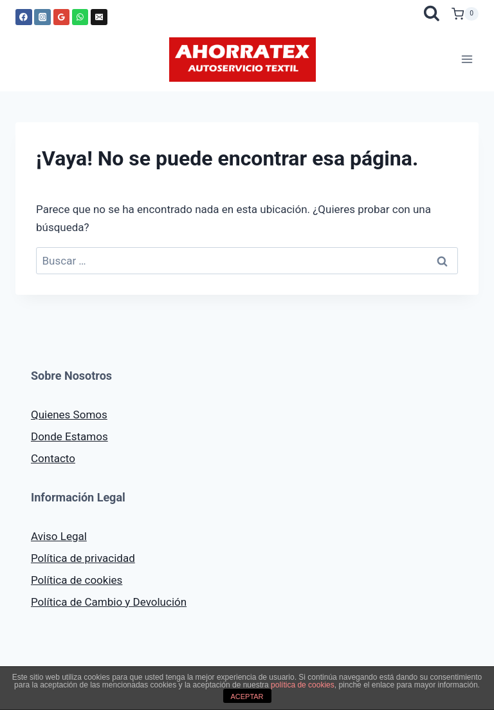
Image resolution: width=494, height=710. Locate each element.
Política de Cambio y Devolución (109, 601)
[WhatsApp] (80, 17)
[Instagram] (42, 17)
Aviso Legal (59, 536)
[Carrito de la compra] (465, 14)
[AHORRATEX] (242, 59)
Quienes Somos (69, 414)
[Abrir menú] (467, 60)
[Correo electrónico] (99, 17)
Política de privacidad (83, 558)
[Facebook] (23, 17)
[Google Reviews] (61, 17)
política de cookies (302, 684)
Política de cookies (76, 580)
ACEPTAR (246, 696)
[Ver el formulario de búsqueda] (431, 14)
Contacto (53, 458)
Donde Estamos (69, 436)
